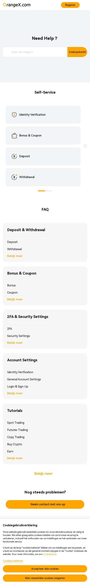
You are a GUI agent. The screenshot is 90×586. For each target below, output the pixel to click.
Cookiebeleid (49, 554)
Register (70, 5)
